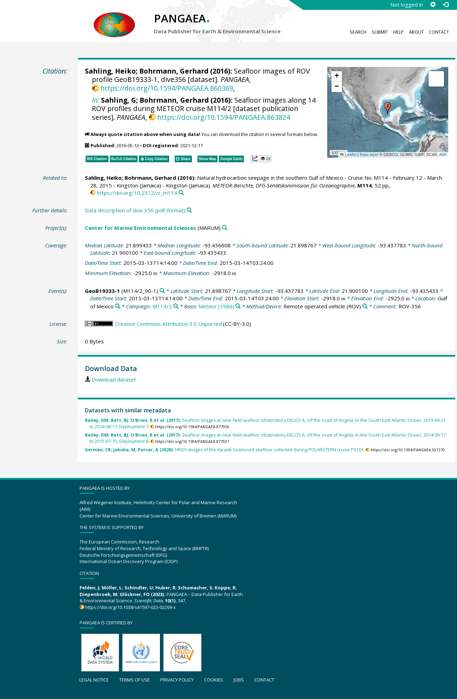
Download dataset (114, 379)
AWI (442, 154)
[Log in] (445, 4)
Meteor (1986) (216, 306)
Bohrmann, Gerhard (173, 71)
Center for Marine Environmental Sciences (140, 227)
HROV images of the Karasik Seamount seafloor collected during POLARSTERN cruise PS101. (225, 450)
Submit (380, 32)
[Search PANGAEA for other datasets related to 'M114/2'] (176, 306)
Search (358, 32)
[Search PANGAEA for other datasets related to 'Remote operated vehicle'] (365, 306)
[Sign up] (432, 4)
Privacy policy (177, 680)
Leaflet (348, 154)
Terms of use (134, 680)
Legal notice (94, 680)
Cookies (213, 680)
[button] (387, 108)
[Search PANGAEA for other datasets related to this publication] (181, 193)
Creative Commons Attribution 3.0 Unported (168, 323)
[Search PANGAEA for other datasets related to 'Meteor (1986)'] (238, 306)
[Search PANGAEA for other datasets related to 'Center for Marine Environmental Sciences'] (224, 228)
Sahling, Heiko (110, 71)
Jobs (239, 680)
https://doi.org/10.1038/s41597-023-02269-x (130, 607)
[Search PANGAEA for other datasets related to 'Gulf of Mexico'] (117, 306)
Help (398, 32)
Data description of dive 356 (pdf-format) (135, 210)
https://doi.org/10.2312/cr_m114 (137, 192)
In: (95, 100)
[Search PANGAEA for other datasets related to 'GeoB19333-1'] (162, 291)
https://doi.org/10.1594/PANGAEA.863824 (223, 117)
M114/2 (162, 306)
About (416, 32)
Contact (439, 32)
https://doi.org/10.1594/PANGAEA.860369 (166, 88)
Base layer (369, 154)
